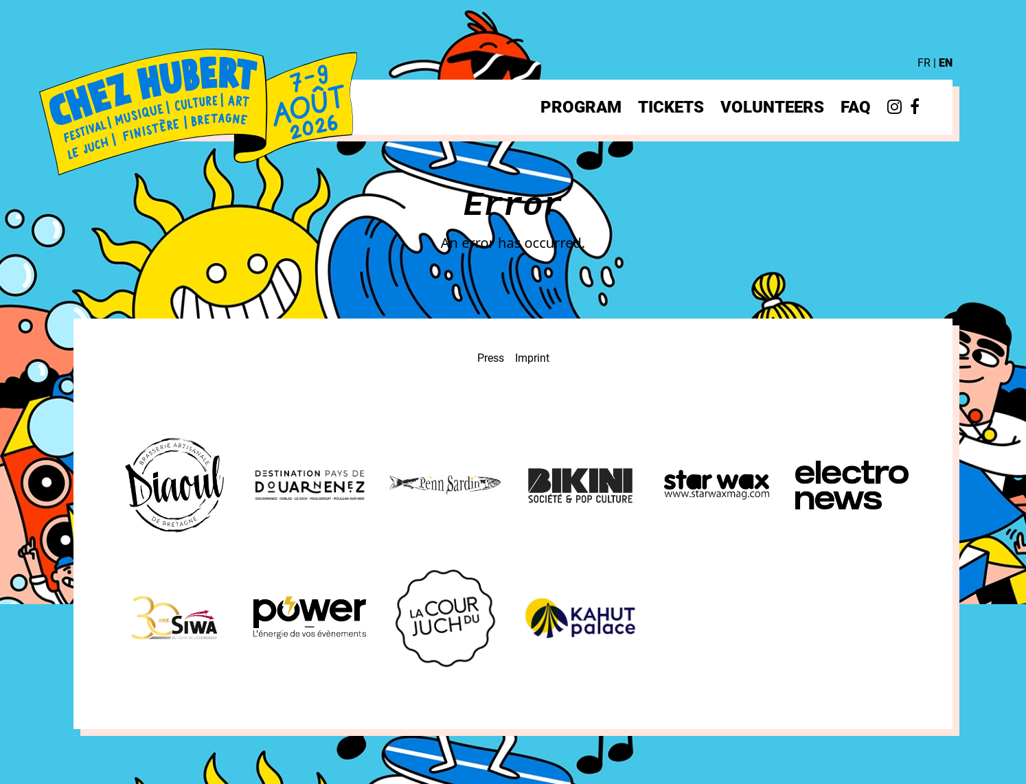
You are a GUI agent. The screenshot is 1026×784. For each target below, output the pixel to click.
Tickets (671, 107)
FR (924, 62)
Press (490, 358)
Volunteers (772, 107)
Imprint (532, 358)
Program (581, 107)
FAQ (856, 107)
